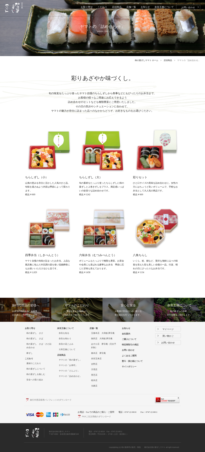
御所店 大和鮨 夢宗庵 (101, 338)
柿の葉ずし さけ (34, 333)
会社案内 (126, 334)
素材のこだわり (33, 363)
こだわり (102, 7)
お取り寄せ (87, 7)
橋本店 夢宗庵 (98, 353)
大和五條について (67, 349)
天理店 (94, 369)
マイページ (165, 329)
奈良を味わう (65, 338)
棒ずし (29, 353)
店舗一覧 (131, 7)
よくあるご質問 (129, 355)
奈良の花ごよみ (66, 344)
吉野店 (94, 364)
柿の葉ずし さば (34, 338)
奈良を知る (64, 333)
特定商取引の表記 (130, 344)
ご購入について (129, 339)
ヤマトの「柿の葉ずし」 (70, 360)
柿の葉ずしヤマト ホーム (146, 60)
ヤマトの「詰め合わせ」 (70, 376)
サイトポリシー (129, 366)
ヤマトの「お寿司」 (68, 365)
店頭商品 (117, 7)
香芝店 (94, 375)
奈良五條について (164, 7)
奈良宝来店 (96, 358)
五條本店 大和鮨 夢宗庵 (103, 333)
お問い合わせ (190, 7)
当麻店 (94, 386)
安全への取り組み (34, 379)
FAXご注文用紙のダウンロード (96, 416)
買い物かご (165, 336)
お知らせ (145, 7)
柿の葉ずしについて (35, 369)
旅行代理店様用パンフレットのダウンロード (51, 400)
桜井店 (94, 380)
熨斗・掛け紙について (132, 361)
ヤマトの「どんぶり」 (69, 371)
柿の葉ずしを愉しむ (35, 374)
